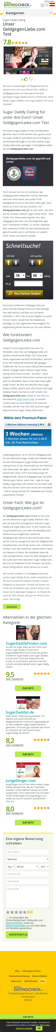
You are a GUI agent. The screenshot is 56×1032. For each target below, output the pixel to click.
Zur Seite (28, 1016)
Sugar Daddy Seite (25, 399)
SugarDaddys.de (20, 712)
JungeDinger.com (21, 780)
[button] (24, 1028)
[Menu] (42, 5)
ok (39, 1028)
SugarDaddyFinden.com (26, 643)
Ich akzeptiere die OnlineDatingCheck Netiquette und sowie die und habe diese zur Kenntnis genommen (26, 923)
